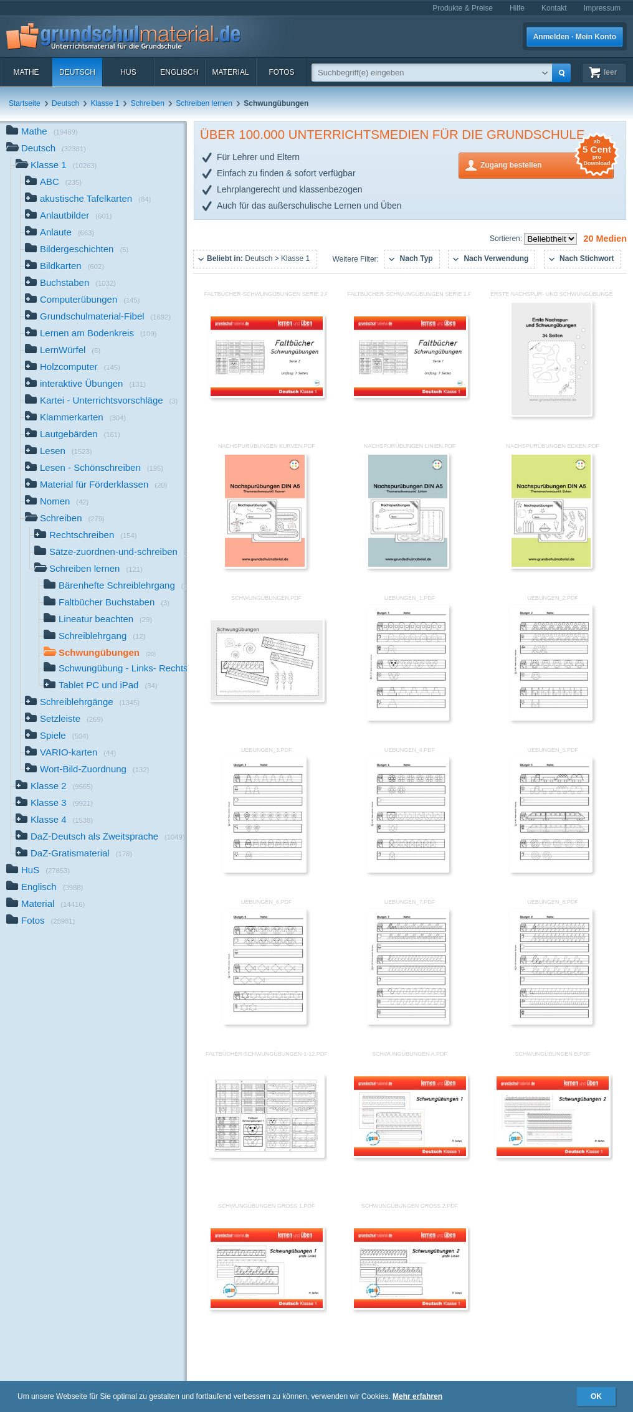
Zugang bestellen (547, 164)
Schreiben (147, 103)
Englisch (179, 72)
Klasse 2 (54, 787)
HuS (128, 72)
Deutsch (77, 72)
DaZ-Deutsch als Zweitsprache (100, 837)
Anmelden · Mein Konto (574, 36)
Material (230, 72)
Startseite (24, 103)
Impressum (602, 8)
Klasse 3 (54, 804)
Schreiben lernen (204, 103)
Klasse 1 (104, 103)
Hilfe (517, 8)
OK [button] (596, 1396)
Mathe (26, 72)
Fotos (281, 72)
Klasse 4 (54, 820)
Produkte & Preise (462, 8)
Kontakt (554, 8)
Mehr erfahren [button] (417, 1396)
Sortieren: (507, 238)
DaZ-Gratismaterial (74, 854)
